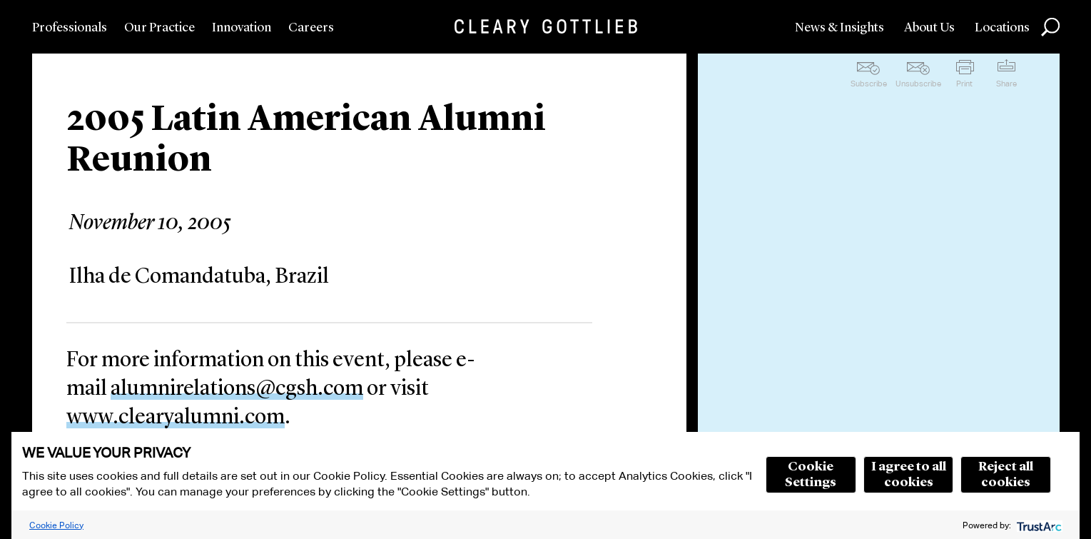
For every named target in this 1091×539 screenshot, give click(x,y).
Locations (1002, 27)
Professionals (69, 27)
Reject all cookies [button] (1005, 474)
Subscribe (869, 84)
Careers (311, 27)
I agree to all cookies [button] (908, 474)
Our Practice (159, 27)
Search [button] (1050, 27)
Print (964, 84)
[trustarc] (1038, 525)
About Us (929, 27)
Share (1006, 84)
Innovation (241, 27)
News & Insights (839, 27)
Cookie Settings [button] (810, 474)
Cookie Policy (56, 525)
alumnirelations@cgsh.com (237, 389)
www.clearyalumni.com (175, 417)
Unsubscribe (918, 84)
